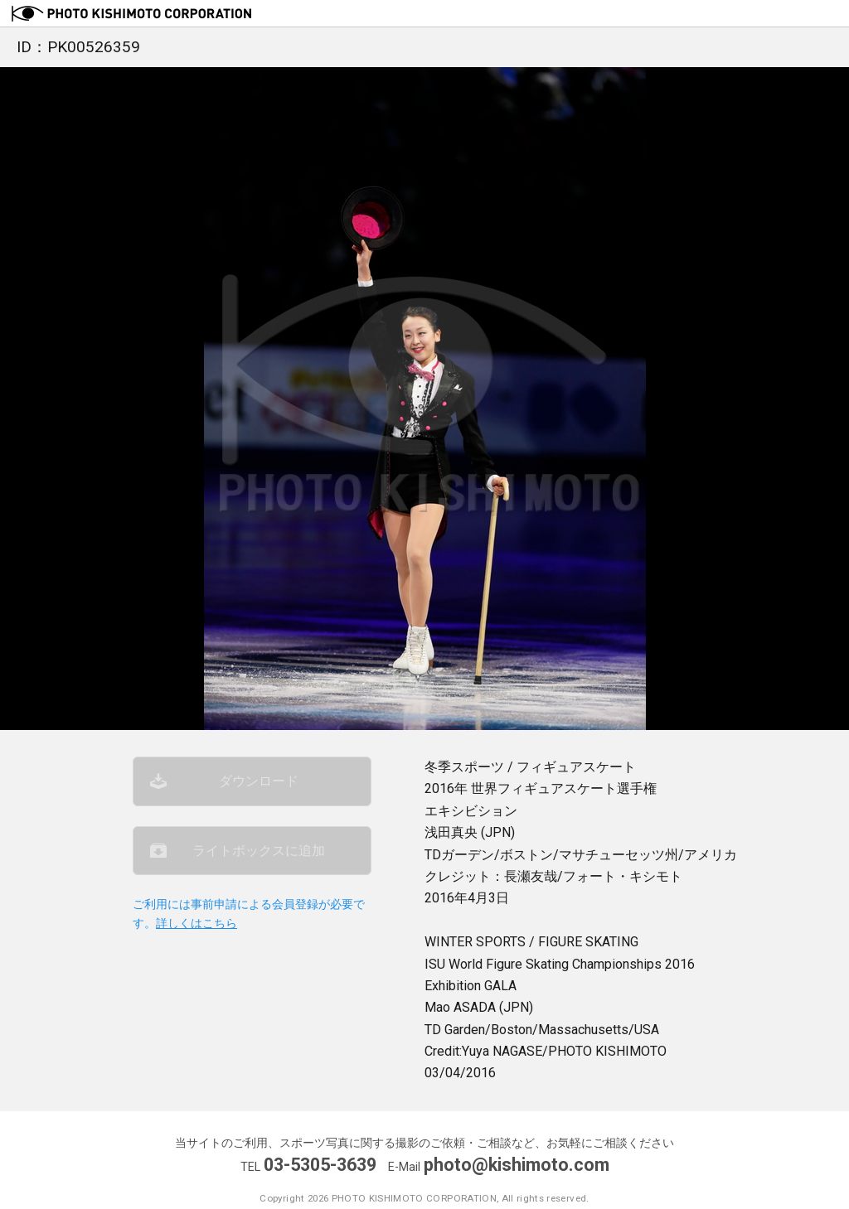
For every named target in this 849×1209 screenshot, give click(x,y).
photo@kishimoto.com (516, 1164)
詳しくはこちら (196, 923)
